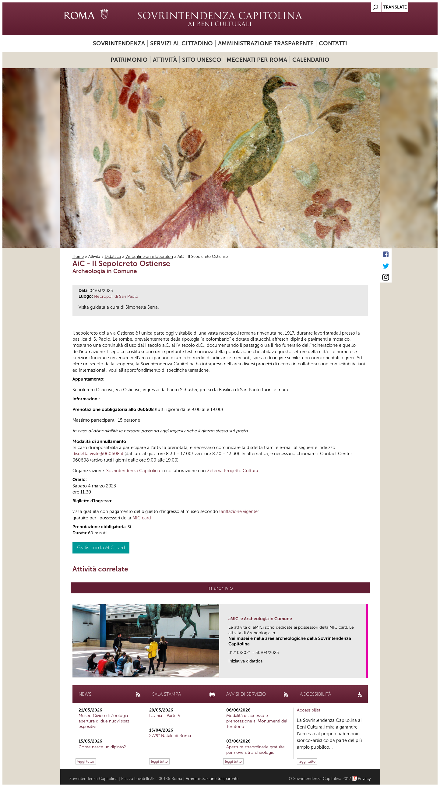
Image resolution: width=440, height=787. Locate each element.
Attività (165, 59)
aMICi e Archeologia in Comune (260, 618)
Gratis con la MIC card (101, 547)
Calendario (310, 59)
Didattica (113, 256)
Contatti (333, 43)
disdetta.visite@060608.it (97, 453)
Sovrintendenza (119, 43)
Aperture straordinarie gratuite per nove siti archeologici (255, 749)
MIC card (141, 518)
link (363, 671)
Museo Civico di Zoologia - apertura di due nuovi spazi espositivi (105, 721)
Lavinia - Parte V (165, 715)
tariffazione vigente (238, 511)
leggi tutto (85, 761)
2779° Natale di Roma (170, 735)
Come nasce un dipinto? (102, 747)
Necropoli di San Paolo (116, 296)
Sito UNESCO (201, 59)
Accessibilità (308, 710)
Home (78, 256)
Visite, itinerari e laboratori (149, 256)
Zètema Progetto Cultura (232, 470)
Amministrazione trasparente (266, 43)
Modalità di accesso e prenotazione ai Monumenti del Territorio (256, 721)
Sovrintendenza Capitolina (133, 470)
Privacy (364, 778)
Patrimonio (129, 59)
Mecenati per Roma (257, 59)
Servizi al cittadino (181, 43)
